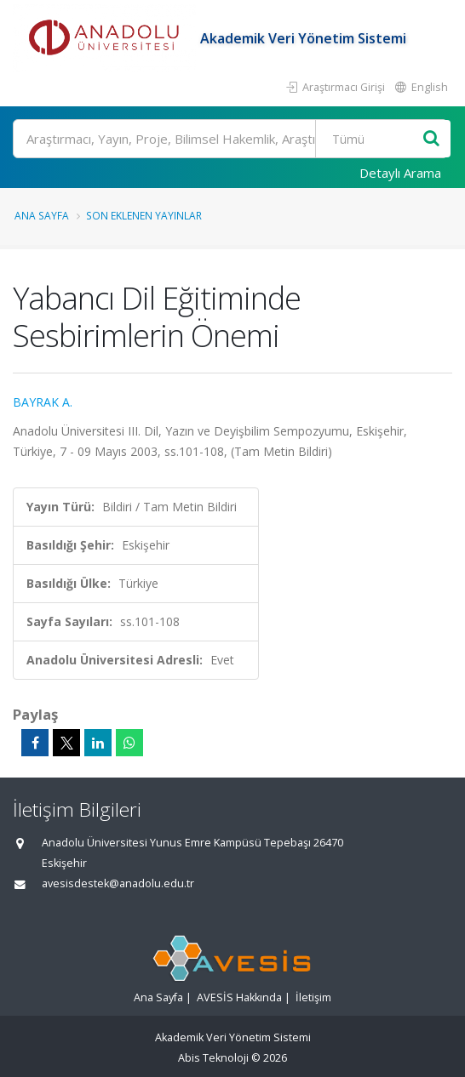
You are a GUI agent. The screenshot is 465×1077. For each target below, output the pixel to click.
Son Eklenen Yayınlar (144, 215)
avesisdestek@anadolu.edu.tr (118, 883)
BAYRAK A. (42, 402)
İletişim (313, 997)
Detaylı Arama (400, 172)
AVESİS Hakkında (239, 997)
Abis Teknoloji (213, 1058)
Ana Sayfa (41, 215)
